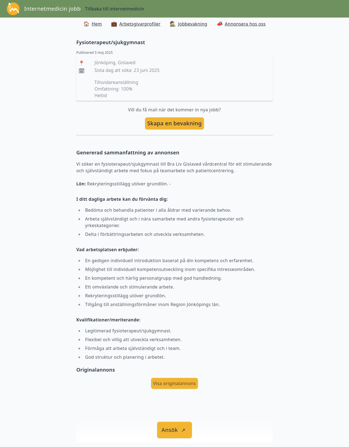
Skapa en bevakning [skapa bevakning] (174, 123)
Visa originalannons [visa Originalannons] (174, 383)
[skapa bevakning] (174, 123)
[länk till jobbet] (174, 430)
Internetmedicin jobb (52, 8)
